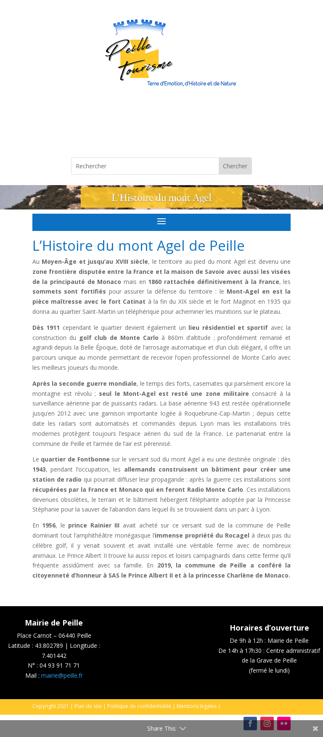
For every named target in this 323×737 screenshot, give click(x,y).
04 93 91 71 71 (60, 665)
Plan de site (88, 706)
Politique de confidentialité (139, 706)
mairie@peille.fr (62, 675)
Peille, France (161, 125)
